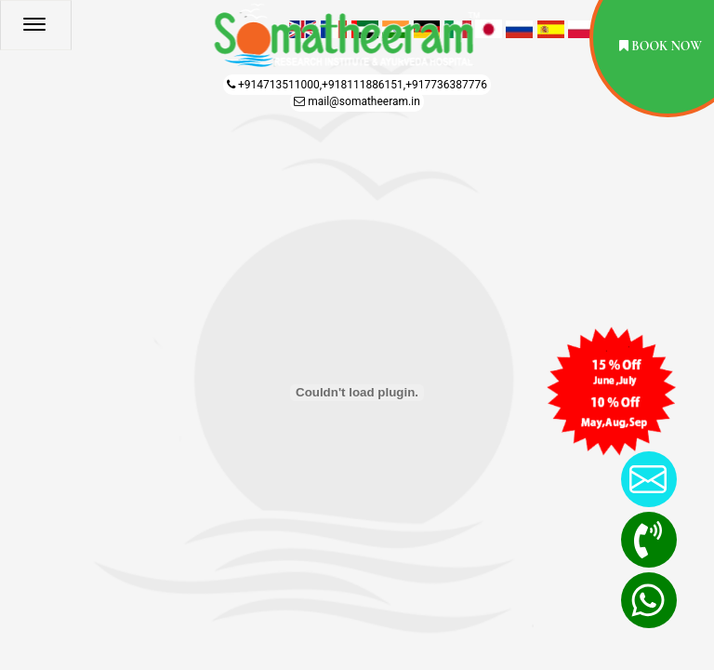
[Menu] (69, 30)
